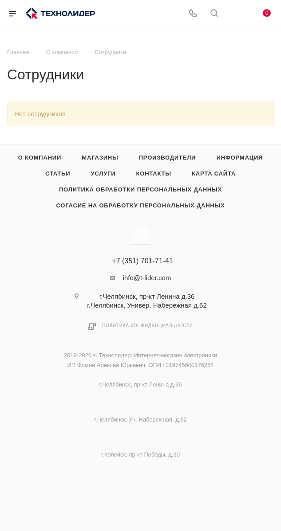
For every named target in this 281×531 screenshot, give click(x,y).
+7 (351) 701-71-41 (142, 261)
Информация (239, 157)
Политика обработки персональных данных (140, 189)
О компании (39, 157)
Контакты (153, 173)
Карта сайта (214, 173)
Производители (167, 157)
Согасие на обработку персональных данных (140, 205)
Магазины (100, 157)
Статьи (57, 173)
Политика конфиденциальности (147, 325)
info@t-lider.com (147, 277)
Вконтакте (140, 235)
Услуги (103, 173)
